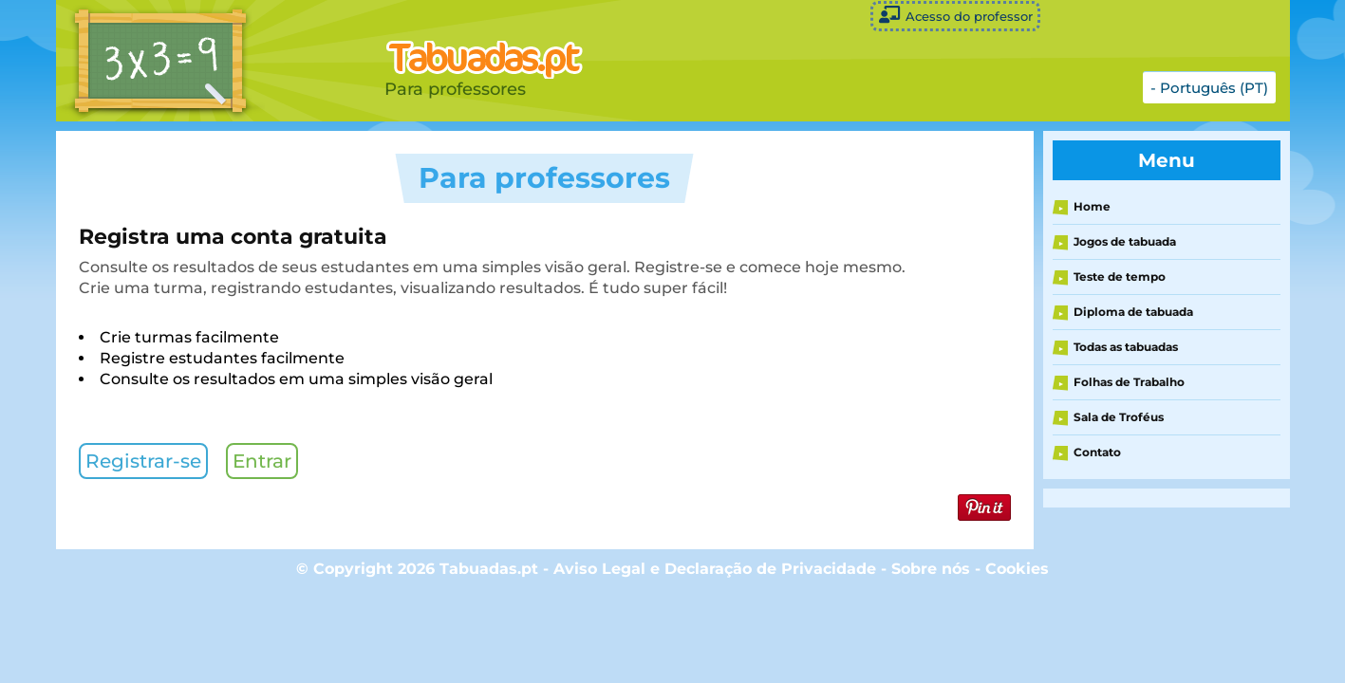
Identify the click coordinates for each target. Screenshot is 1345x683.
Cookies (1017, 569)
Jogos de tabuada (1125, 241)
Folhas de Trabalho (1129, 382)
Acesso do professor (955, 15)
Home (1092, 206)
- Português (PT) (1209, 88)
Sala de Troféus (1119, 417)
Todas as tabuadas (1126, 347)
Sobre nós (930, 569)
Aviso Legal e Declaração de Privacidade (714, 569)
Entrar (262, 461)
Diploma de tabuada (1133, 312)
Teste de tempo (1120, 276)
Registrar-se (143, 461)
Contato (1097, 452)
